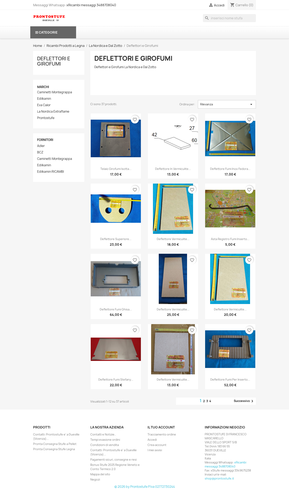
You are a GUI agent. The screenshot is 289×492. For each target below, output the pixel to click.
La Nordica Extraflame (53, 112)
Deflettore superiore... (115, 239)
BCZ (40, 152)
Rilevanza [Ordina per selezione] (227, 104)
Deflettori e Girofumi (53, 61)
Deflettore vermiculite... (173, 239)
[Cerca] (229, 18)
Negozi (95, 479)
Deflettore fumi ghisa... (116, 309)
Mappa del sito (100, 474)
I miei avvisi (155, 450)
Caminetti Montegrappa (54, 92)
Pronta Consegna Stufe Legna (54, 449)
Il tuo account (161, 427)
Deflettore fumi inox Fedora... (230, 169)
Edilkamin (44, 99)
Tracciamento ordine (162, 434)
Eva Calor (44, 105)
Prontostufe (45, 118)
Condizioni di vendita (104, 445)
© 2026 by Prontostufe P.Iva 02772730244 (144, 487)
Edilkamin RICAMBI (50, 172)
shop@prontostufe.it (219, 478)
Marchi (43, 87)
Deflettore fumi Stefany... (115, 379)
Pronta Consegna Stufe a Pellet (54, 444)
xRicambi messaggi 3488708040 (91, 5)
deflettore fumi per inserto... (230, 379)
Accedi (152, 440)
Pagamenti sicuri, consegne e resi (113, 459)
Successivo (244, 401)
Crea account (157, 445)
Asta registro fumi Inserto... (230, 239)
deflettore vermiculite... (173, 379)
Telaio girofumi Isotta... (115, 169)
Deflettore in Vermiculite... (173, 169)
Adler (41, 146)
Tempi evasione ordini (105, 440)
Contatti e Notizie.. (103, 434)
